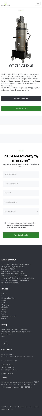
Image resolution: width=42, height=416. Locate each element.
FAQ (3, 336)
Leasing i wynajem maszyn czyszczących (16, 332)
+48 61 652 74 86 (7, 365)
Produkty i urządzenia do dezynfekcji (15, 280)
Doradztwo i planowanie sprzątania (14, 329)
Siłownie (4, 307)
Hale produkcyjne (8, 298)
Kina (3, 303)
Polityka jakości (7, 374)
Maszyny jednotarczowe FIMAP (12, 271)
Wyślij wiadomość (21, 235)
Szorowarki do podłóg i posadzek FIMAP (16, 264)
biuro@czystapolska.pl (9, 370)
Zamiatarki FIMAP (8, 269)
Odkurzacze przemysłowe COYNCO (14, 276)
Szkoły (3, 312)
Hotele (3, 300)
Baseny (4, 293)
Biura (3, 296)
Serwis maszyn (6, 334)
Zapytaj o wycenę (21, 108)
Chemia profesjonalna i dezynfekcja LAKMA (17, 278)
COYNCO (4, 318)
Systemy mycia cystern (9, 283)
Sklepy (3, 309)
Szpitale (4, 314)
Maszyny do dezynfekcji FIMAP (12, 267)
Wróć (21, 10)
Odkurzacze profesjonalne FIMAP (13, 274)
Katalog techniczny (21, 98)
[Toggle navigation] (38, 3)
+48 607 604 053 (7, 367)
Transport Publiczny (8, 316)
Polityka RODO (6, 409)
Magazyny (5, 305)
